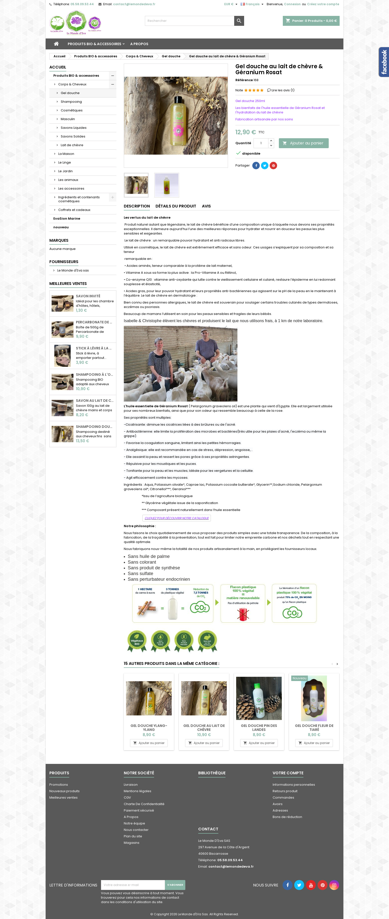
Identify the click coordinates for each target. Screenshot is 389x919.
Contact (208, 829)
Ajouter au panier (303, 143)
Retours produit (285, 791)
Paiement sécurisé (139, 810)
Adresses (280, 810)
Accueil (57, 67)
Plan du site (133, 836)
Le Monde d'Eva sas (73, 270)
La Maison (66, 153)
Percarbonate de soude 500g (95, 322)
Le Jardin (65, 171)
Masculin (68, 119)
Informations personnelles (294, 784)
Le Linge (64, 162)
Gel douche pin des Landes (259, 727)
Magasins (131, 842)
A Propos (139, 43)
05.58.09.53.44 (82, 4)
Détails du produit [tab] (176, 206)
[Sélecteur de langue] (253, 4)
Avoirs (278, 804)
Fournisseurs (63, 262)
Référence (244, 80)
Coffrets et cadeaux (74, 209)
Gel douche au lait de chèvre (204, 727)
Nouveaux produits (64, 791)
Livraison (131, 784)
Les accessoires (71, 188)
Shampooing (71, 101)
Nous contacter (136, 829)
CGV (127, 797)
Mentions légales (137, 791)
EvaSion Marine (66, 218)
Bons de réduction (287, 817)
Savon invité (88, 296)
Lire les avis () (283, 90)
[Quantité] (261, 143)
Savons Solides (73, 136)
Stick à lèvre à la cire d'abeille (95, 348)
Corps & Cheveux (72, 84)
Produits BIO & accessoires (94, 43)
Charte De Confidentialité (144, 804)
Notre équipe (134, 823)
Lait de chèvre (72, 145)
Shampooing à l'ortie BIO (95, 374)
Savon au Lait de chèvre (95, 401)
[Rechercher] (194, 21)
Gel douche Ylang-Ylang (148, 727)
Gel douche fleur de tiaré (314, 727)
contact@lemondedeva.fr (134, 4)
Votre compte (288, 773)
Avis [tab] (206, 206)
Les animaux (68, 179)
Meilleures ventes (63, 797)
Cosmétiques (72, 110)
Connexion (292, 4)
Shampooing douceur (95, 427)
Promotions (58, 784)
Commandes (283, 797)
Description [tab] (137, 206)
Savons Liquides (74, 127)
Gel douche (70, 93)
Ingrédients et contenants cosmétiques (79, 199)
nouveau (61, 227)
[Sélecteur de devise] (231, 4)
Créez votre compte (323, 4)
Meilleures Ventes (68, 283)
